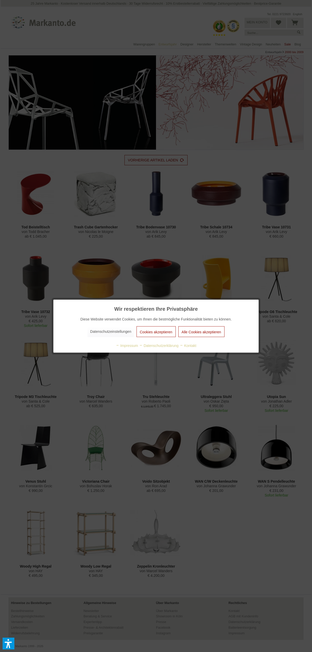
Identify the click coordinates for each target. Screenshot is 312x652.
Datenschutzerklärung (159, 345)
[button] (8, 643)
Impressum (127, 345)
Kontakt (188, 345)
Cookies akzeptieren (156, 332)
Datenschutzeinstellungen (110, 331)
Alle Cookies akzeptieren (201, 332)
